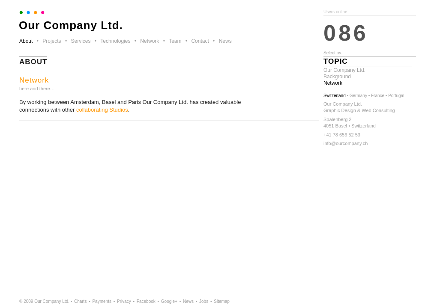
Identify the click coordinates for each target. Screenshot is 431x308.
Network (149, 41)
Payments (101, 301)
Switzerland (334, 95)
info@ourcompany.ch (345, 143)
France (377, 95)
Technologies (115, 41)
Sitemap (222, 301)
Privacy (124, 301)
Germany (358, 95)
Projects (51, 41)
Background (337, 77)
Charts (80, 301)
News (225, 41)
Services (80, 41)
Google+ (169, 301)
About (26, 41)
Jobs (203, 301)
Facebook (146, 301)
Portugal (396, 95)
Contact (200, 41)
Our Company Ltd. (344, 70)
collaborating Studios (102, 110)
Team (175, 41)
